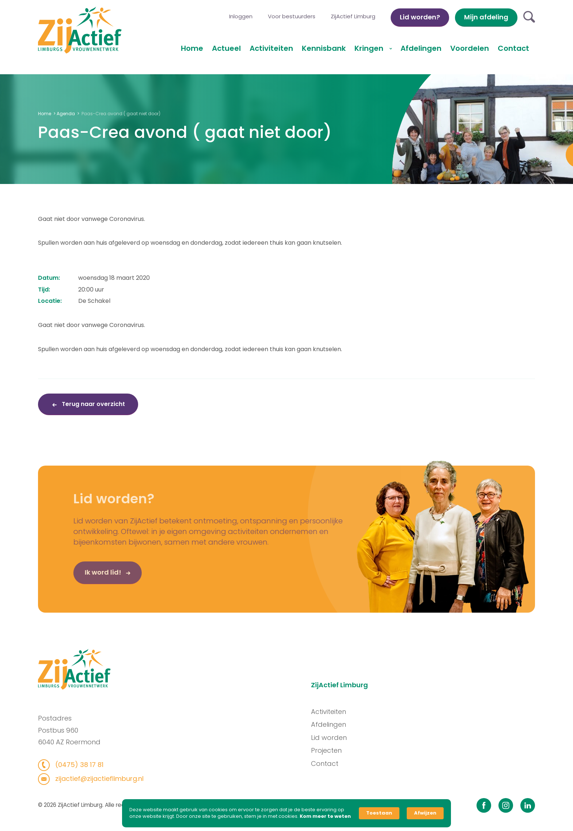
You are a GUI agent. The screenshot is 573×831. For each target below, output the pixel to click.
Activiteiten (271, 48)
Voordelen (469, 48)
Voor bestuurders (291, 16)
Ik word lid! (92, 574)
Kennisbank (324, 48)
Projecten (329, 750)
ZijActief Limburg (353, 16)
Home (192, 48)
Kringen (369, 48)
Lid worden (332, 737)
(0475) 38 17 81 (75, 764)
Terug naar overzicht (92, 404)
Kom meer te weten (325, 816)
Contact (513, 48)
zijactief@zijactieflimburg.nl (95, 778)
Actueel (226, 48)
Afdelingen (421, 48)
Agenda (66, 113)
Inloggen (241, 16)
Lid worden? (420, 17)
